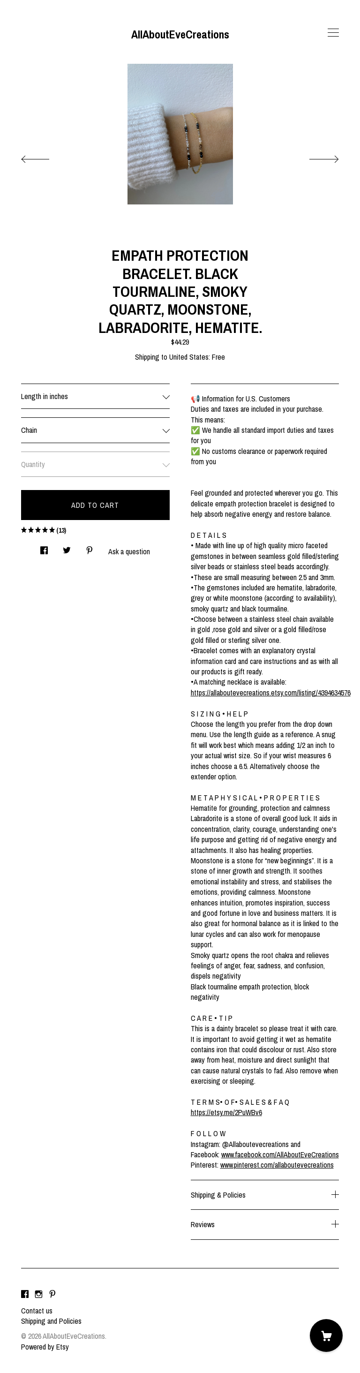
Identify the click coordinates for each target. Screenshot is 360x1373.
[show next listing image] (315, 156)
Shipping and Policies (51, 1321)
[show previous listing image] (44, 156)
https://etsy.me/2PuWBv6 (226, 1112)
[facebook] (25, 1295)
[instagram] (38, 1295)
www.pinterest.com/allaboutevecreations (277, 1165)
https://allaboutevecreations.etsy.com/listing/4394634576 (271, 692)
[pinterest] (52, 1295)
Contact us (36, 1310)
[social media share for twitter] (67, 548)
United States (189, 357)
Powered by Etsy (45, 1347)
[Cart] (326, 1335)
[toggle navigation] (333, 33)
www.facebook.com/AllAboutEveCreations (280, 1154)
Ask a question (129, 551)
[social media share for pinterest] (89, 548)
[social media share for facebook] (44, 548)
